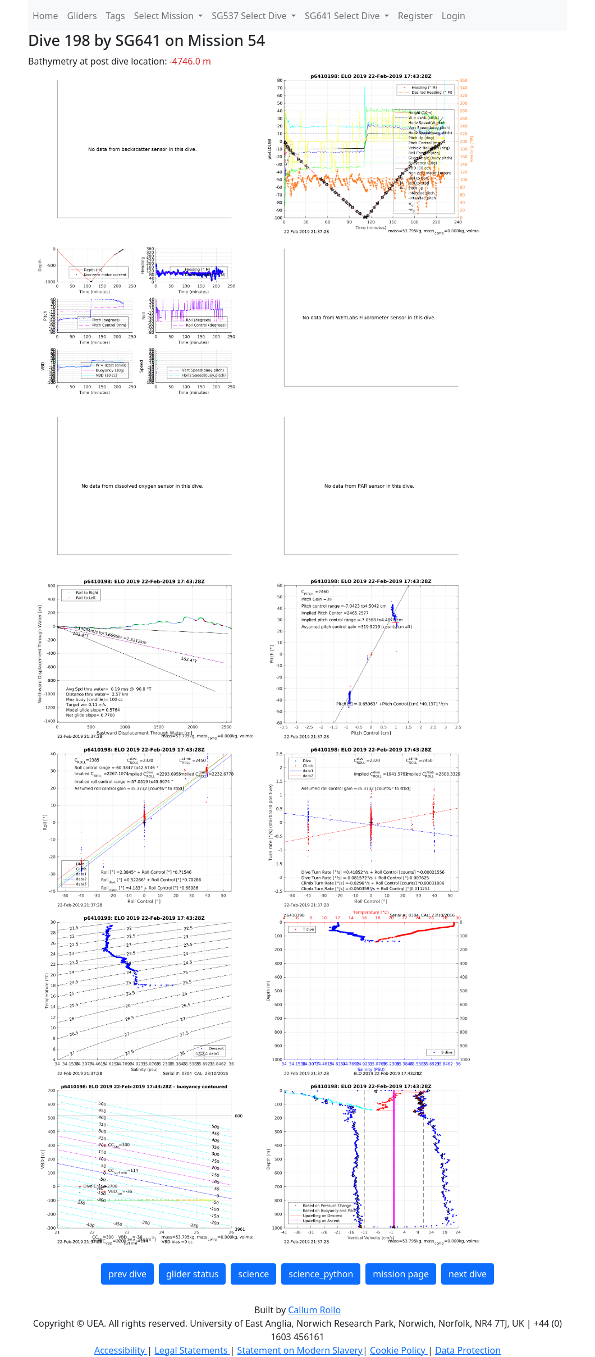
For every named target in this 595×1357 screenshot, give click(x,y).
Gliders (82, 16)
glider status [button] (192, 1274)
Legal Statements (192, 1350)
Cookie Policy (399, 1350)
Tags (115, 16)
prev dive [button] (127, 1274)
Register (415, 16)
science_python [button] (321, 1274)
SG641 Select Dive (343, 16)
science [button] (253, 1274)
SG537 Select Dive (250, 16)
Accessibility (120, 1350)
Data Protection (468, 1350)
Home (45, 16)
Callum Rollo (314, 1310)
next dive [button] (467, 1274)
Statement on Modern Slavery (300, 1350)
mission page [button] (401, 1274)
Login (453, 16)
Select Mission (165, 16)
